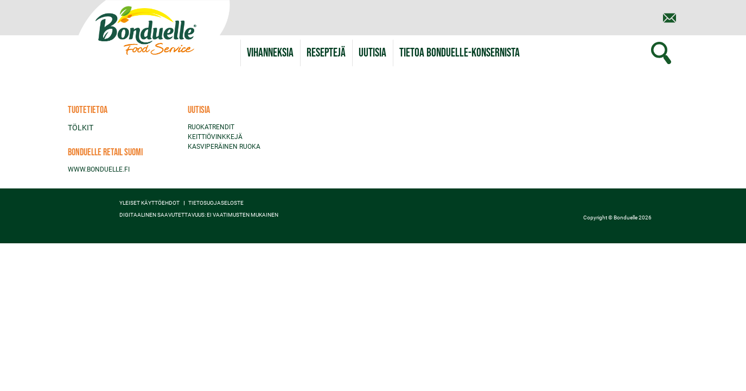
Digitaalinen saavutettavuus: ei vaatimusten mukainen (198, 215)
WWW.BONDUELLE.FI (99, 169)
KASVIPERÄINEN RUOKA (224, 146)
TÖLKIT (80, 127)
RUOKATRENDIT (211, 127)
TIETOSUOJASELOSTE (216, 203)
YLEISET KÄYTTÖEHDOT (149, 203)
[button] (459, 53)
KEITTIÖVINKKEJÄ (215, 137)
